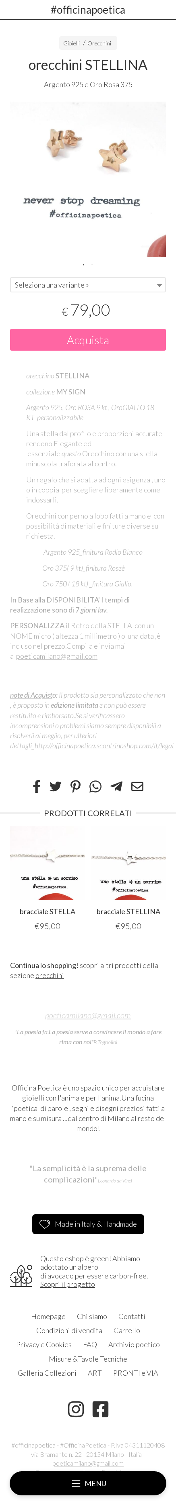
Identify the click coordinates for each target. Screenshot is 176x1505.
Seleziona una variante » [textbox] (52, 284)
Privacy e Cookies (44, 1344)
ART (95, 1372)
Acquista (88, 340)
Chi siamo (92, 1316)
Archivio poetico (134, 1344)
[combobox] (88, 284)
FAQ (90, 1344)
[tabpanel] (88, 179)
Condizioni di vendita (69, 1330)
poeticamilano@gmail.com (56, 655)
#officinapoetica (88, 9)
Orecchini (99, 43)
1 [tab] (84, 264)
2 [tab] (92, 264)
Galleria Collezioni (47, 1372)
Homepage (48, 1316)
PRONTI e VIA (135, 1372)
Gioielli (71, 43)
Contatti (131, 1316)
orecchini (49, 975)
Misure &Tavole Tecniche (88, 1358)
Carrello (127, 1330)
